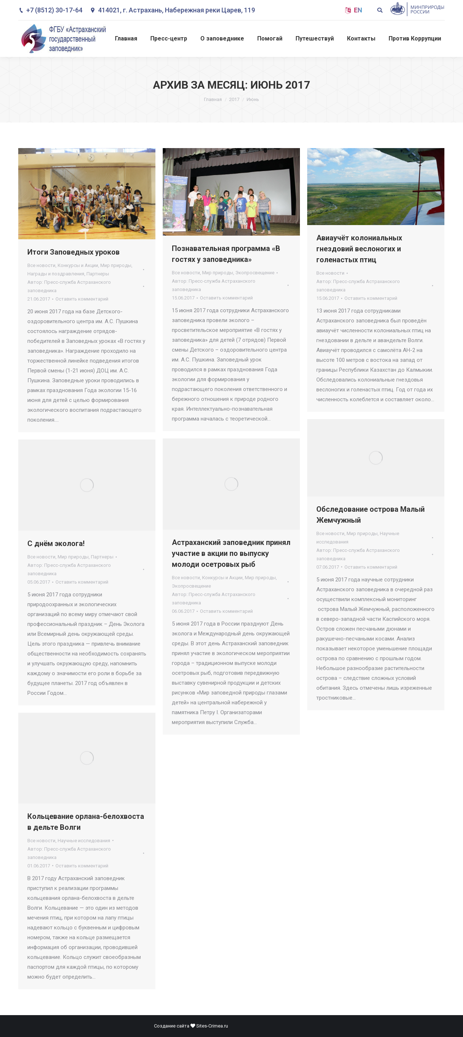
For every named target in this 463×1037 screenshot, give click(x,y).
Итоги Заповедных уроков (73, 252)
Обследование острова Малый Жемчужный (370, 515)
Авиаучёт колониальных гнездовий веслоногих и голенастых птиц (359, 248)
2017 (234, 99)
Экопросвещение (254, 272)
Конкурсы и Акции (78, 265)
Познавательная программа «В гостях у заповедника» (226, 254)
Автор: (69, 286)
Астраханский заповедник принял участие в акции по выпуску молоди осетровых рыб (231, 553)
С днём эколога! (56, 543)
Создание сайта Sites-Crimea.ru (191, 1026)
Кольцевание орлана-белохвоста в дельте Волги (85, 822)
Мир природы (115, 265)
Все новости (41, 265)
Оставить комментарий (81, 299)
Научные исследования (84, 840)
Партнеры (97, 273)
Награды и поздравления (55, 273)
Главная (213, 99)
